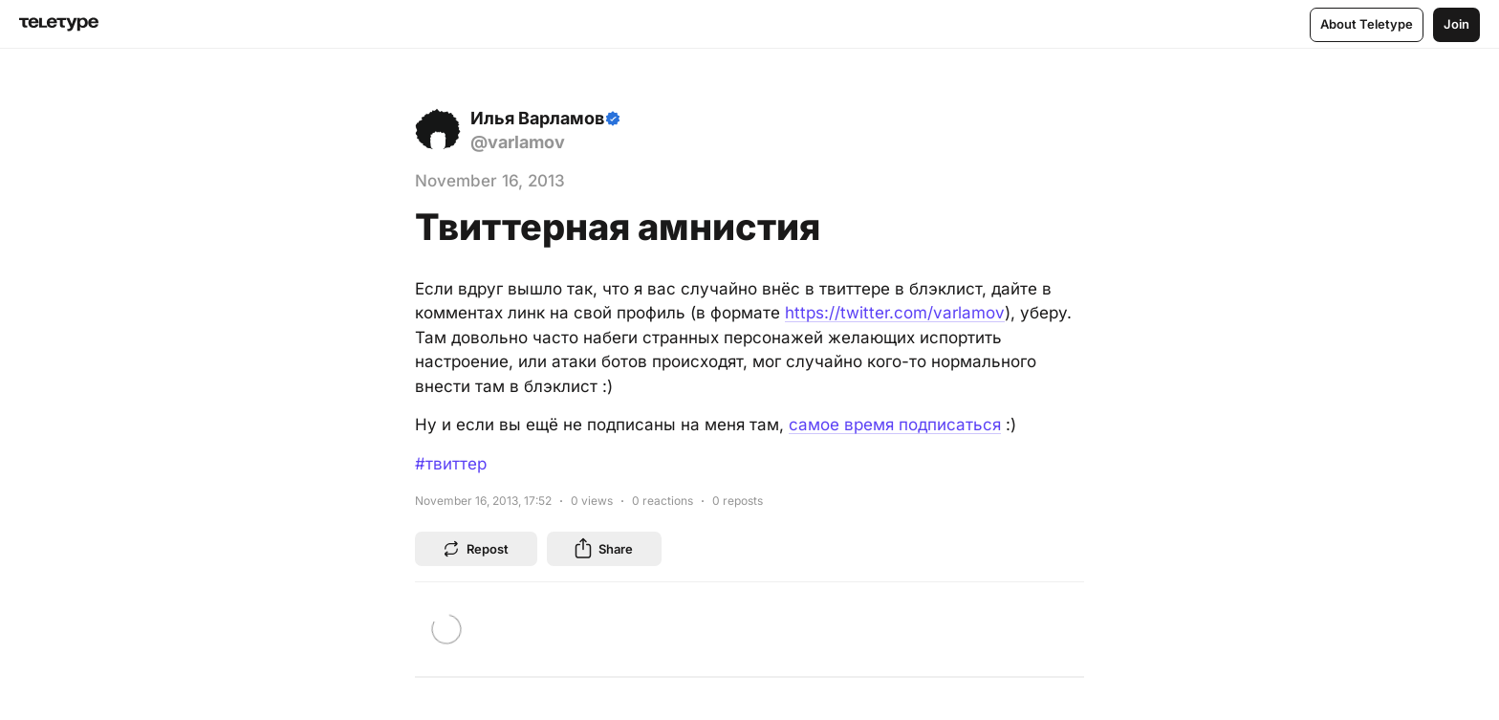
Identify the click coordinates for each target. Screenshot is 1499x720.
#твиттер (451, 463)
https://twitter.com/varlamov (895, 312)
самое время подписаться (895, 424)
